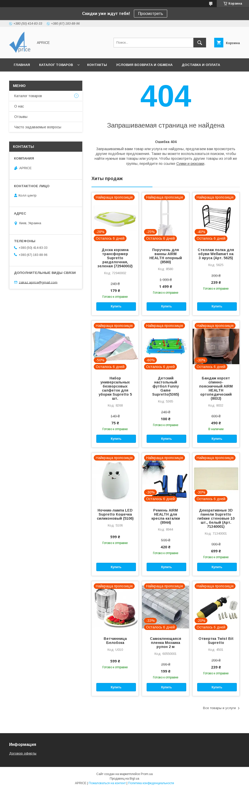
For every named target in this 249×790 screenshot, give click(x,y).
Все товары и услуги (219, 708)
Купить (116, 306)
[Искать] (199, 42)
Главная (22, 65)
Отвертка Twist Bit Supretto (216, 641)
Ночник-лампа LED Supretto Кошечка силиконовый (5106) (115, 514)
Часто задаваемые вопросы (37, 127)
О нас (19, 106)
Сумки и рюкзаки (190, 164)
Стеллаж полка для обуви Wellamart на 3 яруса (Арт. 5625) (216, 254)
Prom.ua (147, 774)
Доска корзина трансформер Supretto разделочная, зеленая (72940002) (115, 258)
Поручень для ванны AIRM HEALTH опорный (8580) (165, 256)
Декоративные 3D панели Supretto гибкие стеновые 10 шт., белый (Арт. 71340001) (216, 518)
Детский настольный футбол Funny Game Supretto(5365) (165, 386)
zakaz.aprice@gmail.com (38, 282)
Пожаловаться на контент (107, 783)
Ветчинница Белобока (115, 641)
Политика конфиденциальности (151, 783)
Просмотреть (150, 13)
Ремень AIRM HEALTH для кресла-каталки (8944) (165, 516)
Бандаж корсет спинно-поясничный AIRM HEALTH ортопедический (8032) (216, 388)
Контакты (97, 65)
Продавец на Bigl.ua (124, 778)
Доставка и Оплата (201, 65)
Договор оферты (22, 753)
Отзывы (20, 117)
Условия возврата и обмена (144, 65)
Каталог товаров (56, 65)
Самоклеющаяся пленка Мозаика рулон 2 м (165, 643)
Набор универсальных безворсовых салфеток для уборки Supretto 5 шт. (115, 388)
